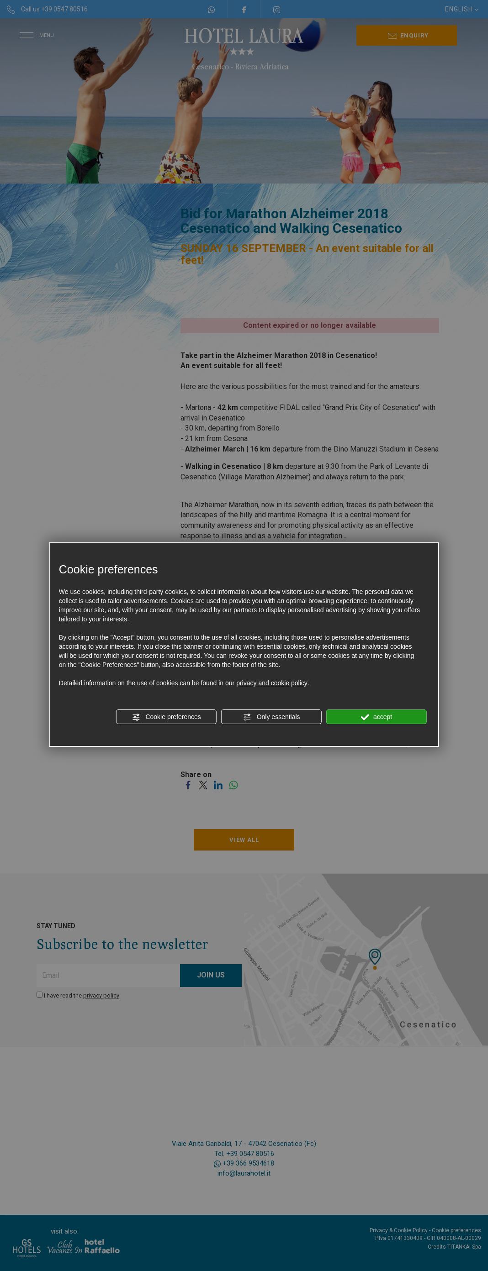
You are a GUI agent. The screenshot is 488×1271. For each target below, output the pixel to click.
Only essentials (271, 717)
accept (376, 717)
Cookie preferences (166, 717)
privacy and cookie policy (272, 683)
